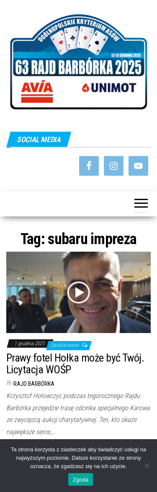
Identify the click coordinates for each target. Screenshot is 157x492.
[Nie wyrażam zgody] (146, 465)
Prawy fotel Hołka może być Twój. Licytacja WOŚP (75, 363)
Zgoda (80, 479)
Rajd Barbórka (33, 383)
